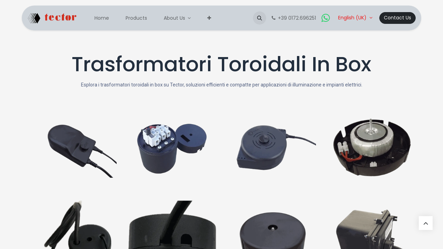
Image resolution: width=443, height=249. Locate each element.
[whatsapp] (325, 18)
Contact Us (397, 17)
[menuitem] (101, 18)
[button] (259, 18)
